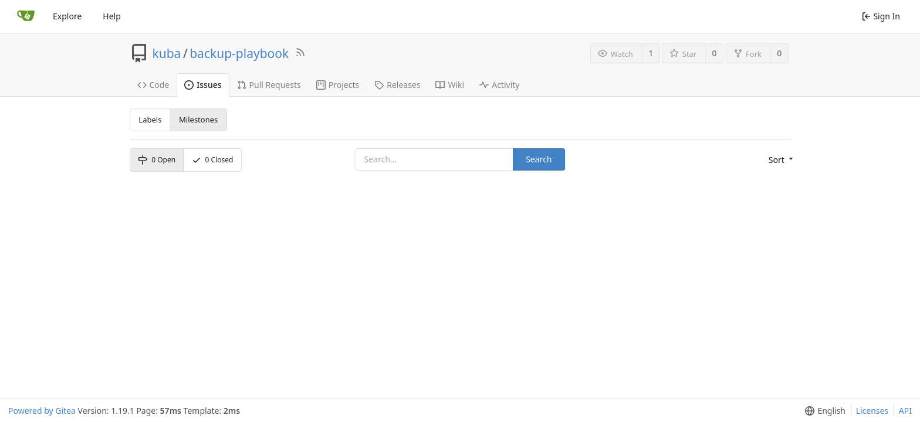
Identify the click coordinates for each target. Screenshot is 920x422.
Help (112, 16)
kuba (167, 53)
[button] (780, 160)
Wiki (449, 84)
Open (156, 160)
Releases (397, 84)
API (905, 410)
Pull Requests (269, 84)
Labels (149, 119)
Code (153, 84)
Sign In (881, 16)
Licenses (872, 410)
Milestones (198, 119)
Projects (337, 84)
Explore (67, 16)
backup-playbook (239, 53)
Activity (499, 84)
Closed (213, 160)
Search (539, 159)
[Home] (26, 16)
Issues (202, 84)
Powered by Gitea (42, 410)
